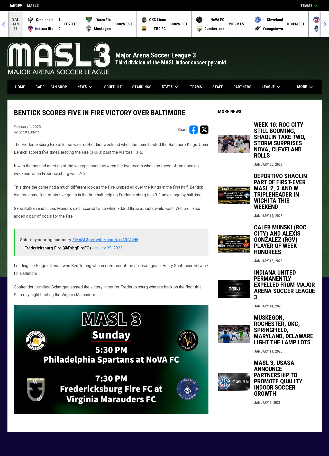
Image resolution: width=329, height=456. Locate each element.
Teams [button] (309, 6)
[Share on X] (204, 129)
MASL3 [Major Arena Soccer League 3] (24, 6)
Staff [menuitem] (217, 87)
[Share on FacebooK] (193, 129)
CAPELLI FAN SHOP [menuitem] (53, 86)
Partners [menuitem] (242, 87)
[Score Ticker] (164, 24)
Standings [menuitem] (141, 87)
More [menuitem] (305, 87)
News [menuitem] (85, 87)
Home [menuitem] (20, 87)
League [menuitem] (272, 87)
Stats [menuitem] (171, 87)
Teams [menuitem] (196, 87)
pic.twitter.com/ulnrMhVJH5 (113, 239)
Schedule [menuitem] (113, 87)
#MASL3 (80, 239)
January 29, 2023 (107, 248)
